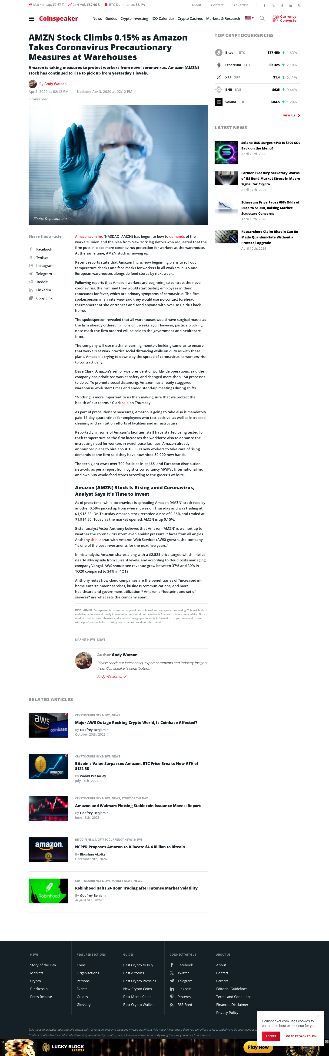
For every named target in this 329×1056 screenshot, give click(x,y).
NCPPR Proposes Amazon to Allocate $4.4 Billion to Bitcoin (130, 846)
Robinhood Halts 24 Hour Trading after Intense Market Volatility (136, 887)
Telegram (40, 273)
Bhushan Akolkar (93, 853)
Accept (271, 1036)
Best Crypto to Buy (138, 964)
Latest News (231, 127)
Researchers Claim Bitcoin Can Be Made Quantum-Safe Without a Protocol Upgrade (269, 237)
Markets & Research (222, 19)
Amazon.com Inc (89, 236)
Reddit (38, 281)
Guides (110, 19)
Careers (222, 980)
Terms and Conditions (233, 996)
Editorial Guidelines (231, 988)
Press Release (41, 996)
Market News (85, 639)
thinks (96, 539)
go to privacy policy (301, 1036)
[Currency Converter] (284, 19)
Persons (83, 980)
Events (82, 988)
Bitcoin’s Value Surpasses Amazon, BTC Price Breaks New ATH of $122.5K (136, 766)
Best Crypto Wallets (138, 1004)
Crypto (35, 980)
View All (289, 115)
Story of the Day (135, 798)
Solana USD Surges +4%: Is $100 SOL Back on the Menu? (270, 145)
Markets (36, 972)
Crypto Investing (133, 19)
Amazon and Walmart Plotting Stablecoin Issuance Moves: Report (138, 805)
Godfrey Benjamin (94, 729)
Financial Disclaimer (232, 1004)
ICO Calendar (161, 19)
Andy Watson (55, 83)
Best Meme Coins (137, 996)
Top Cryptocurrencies (244, 35)
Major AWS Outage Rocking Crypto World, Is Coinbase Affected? (136, 721)
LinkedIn (40, 290)
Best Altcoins (133, 972)
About (196, 5)
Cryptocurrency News (92, 714)
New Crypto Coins (137, 988)
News (96, 19)
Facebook (40, 249)
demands (177, 236)
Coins (81, 964)
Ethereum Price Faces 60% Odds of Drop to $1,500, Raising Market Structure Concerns (270, 208)
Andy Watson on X (111, 675)
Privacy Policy (227, 1012)
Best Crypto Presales (139, 980)
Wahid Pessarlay (93, 775)
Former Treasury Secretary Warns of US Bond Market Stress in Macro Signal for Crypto (270, 178)
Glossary (84, 1004)
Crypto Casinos (189, 19)
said (125, 402)
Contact (217, 5)
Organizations (88, 972)
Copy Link (41, 298)
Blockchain (39, 988)
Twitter (38, 257)
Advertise (241, 5)
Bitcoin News (85, 839)
